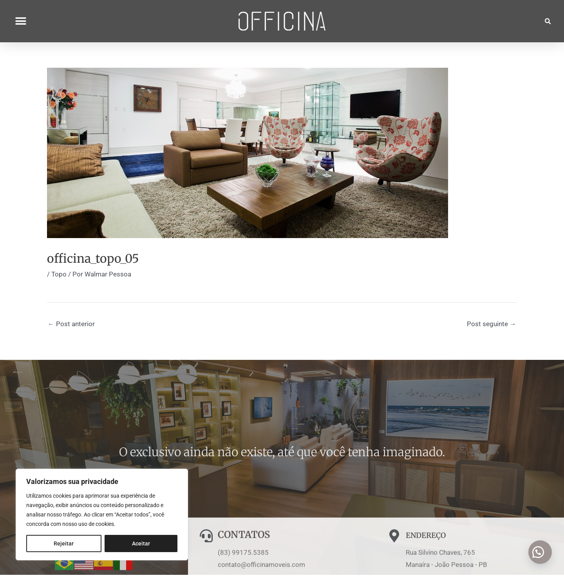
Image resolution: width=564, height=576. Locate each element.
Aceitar (141, 543)
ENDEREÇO (431, 569)
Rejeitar (64, 543)
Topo (59, 275)
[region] (102, 514)
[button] (20, 18)
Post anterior (71, 325)
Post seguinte (491, 325)
